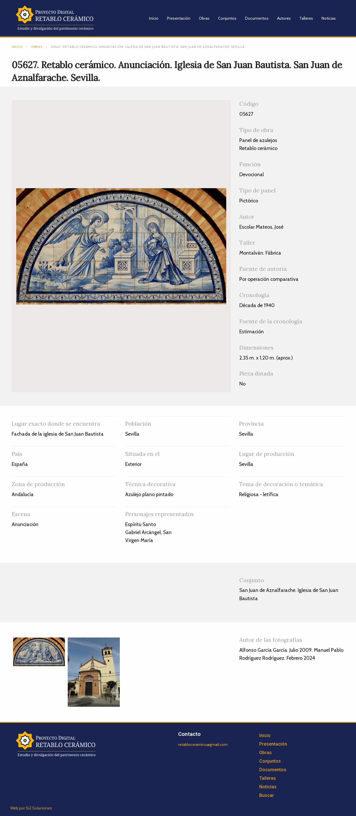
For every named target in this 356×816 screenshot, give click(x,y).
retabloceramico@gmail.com (203, 744)
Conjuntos (227, 18)
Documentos (257, 18)
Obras (204, 18)
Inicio (154, 18)
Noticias (329, 18)
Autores (284, 18)
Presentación (178, 18)
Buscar (266, 795)
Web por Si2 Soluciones (31, 808)
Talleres (306, 18)
